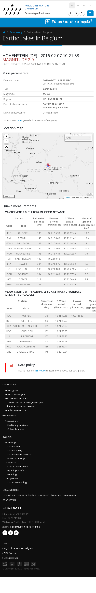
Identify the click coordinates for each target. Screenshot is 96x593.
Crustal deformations (17, 466)
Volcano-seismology (17, 482)
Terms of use (8, 495)
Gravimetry (10, 462)
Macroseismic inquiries (16, 398)
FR (78, 5)
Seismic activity (14, 450)
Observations (11, 421)
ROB (19, 120)
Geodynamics (11, 478)
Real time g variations (17, 425)
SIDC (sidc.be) (10, 553)
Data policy (43, 495)
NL (84, 5)
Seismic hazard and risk (19, 454)
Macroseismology (16, 458)
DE (90, 5)
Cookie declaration (27, 495)
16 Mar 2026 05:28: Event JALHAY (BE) (24, 402)
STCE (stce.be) (11, 558)
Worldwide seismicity (15, 410)
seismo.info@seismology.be (26, 526)
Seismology (16, 32)
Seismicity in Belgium (15, 394)
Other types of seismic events (19, 406)
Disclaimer (56, 495)
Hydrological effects (17, 470)
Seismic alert (13, 446)
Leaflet (67, 197)
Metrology (12, 474)
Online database (15, 429)
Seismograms (11, 390)
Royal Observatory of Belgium (18, 548)
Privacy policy (69, 495)
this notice (40, 370)
